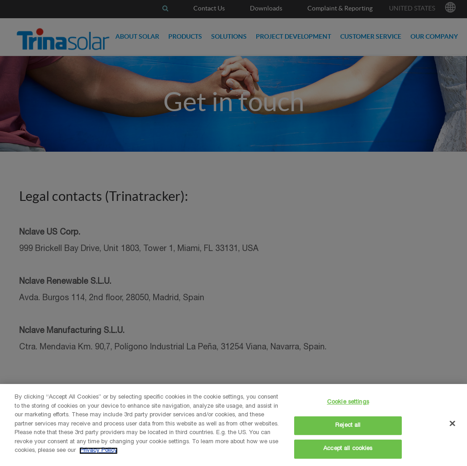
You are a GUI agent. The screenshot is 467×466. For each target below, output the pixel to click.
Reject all (347, 426)
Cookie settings (348, 402)
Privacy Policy (98, 451)
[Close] (452, 424)
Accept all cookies (347, 449)
